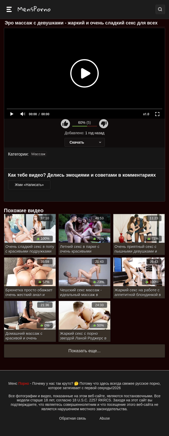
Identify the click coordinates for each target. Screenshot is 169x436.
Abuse (105, 418)
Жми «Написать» (29, 185)
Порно (23, 383)
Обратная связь (72, 418)
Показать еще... (84, 350)
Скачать (86, 142)
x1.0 (146, 114)
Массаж (38, 154)
